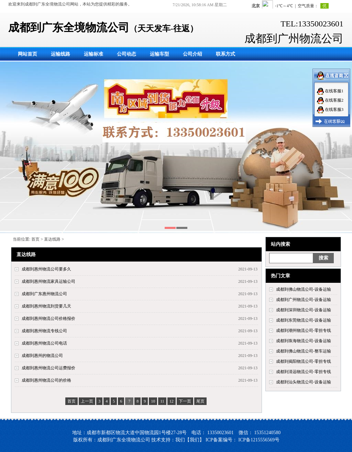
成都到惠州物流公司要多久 (46, 269)
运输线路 (60, 54)
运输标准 (93, 54)
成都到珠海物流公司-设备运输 (303, 340)
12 (171, 401)
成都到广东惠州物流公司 (44, 293)
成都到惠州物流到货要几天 (46, 306)
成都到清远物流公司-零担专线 (303, 371)
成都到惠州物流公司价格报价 (48, 318)
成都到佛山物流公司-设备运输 (303, 289)
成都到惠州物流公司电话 (44, 343)
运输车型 (159, 54)
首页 (35, 239)
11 (162, 401)
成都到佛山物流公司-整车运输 (303, 351)
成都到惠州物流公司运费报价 (48, 368)
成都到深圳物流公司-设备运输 (303, 310)
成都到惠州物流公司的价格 (46, 380)
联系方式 (225, 54)
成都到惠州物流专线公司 (44, 330)
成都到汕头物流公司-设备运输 (303, 382)
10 (153, 401)
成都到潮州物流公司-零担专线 (303, 330)
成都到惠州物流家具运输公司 (48, 281)
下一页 (185, 401)
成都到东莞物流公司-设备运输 (303, 320)
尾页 (200, 401)
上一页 (87, 401)
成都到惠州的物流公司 (42, 355)
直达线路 (52, 239)
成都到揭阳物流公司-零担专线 (303, 361)
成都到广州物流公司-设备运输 (303, 299)
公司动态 (126, 54)
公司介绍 (192, 54)
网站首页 (27, 54)
